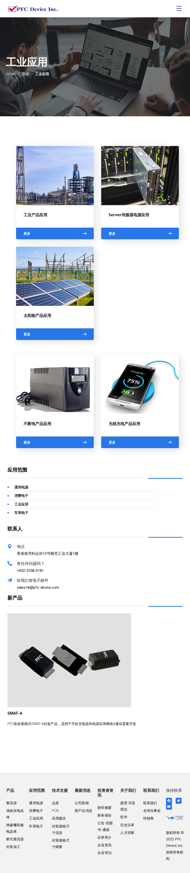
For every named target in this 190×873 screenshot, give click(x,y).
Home (11, 74)
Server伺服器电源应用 (129, 215)
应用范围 (37, 790)
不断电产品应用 (37, 423)
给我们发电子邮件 (32, 580)
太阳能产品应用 (37, 315)
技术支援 (60, 790)
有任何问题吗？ (31, 563)
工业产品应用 (35, 215)
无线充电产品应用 (124, 423)
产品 (10, 790)
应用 (26, 74)
